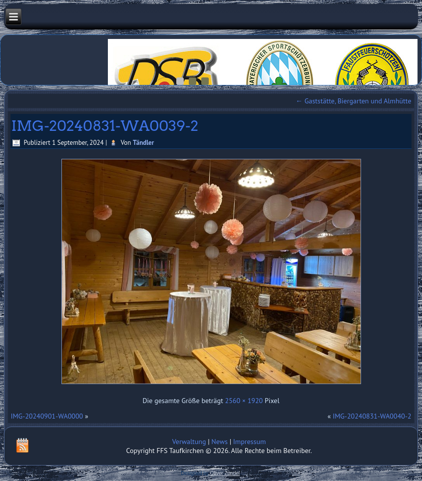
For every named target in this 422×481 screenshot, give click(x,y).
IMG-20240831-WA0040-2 (372, 416)
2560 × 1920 (244, 400)
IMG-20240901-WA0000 (46, 416)
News (219, 441)
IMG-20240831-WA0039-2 (104, 125)
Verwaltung (189, 441)
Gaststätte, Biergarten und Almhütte (354, 100)
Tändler (143, 142)
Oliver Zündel (225, 473)
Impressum (249, 441)
